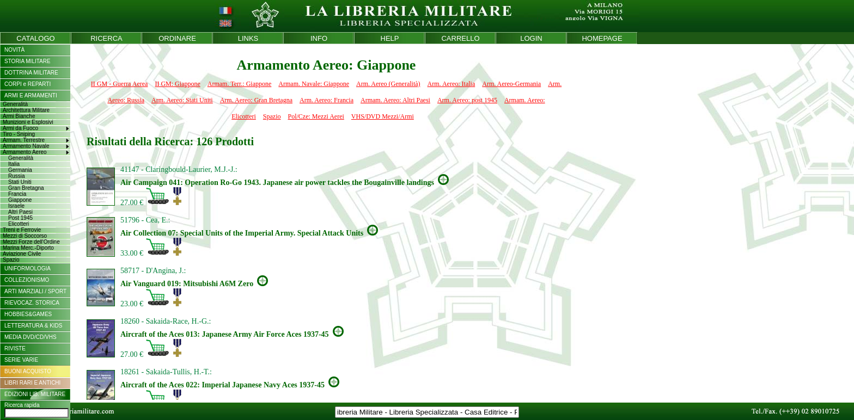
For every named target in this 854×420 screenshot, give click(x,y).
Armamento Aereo (25, 152)
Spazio (272, 116)
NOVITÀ (14, 50)
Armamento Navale (26, 146)
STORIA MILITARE (27, 61)
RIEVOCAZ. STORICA (31, 303)
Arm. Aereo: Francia (326, 100)
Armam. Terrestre (24, 140)
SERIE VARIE (21, 360)
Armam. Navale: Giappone (313, 84)
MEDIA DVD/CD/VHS (30, 337)
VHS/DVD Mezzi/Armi (382, 116)
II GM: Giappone (177, 84)
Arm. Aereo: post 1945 (467, 100)
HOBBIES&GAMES (28, 314)
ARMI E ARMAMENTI (30, 95)
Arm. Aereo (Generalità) (388, 84)
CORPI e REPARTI (27, 84)
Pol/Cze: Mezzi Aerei (316, 116)
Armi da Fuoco (20, 128)
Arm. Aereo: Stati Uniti (182, 100)
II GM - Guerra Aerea (119, 84)
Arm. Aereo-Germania (511, 84)
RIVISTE (15, 348)
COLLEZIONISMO (26, 280)
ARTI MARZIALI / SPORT (35, 291)
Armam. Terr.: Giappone (240, 84)
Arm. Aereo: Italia (451, 84)
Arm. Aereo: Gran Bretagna (256, 100)
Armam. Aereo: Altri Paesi (395, 100)
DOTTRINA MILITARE (31, 73)
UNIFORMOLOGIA (27, 268)
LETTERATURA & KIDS (33, 326)
